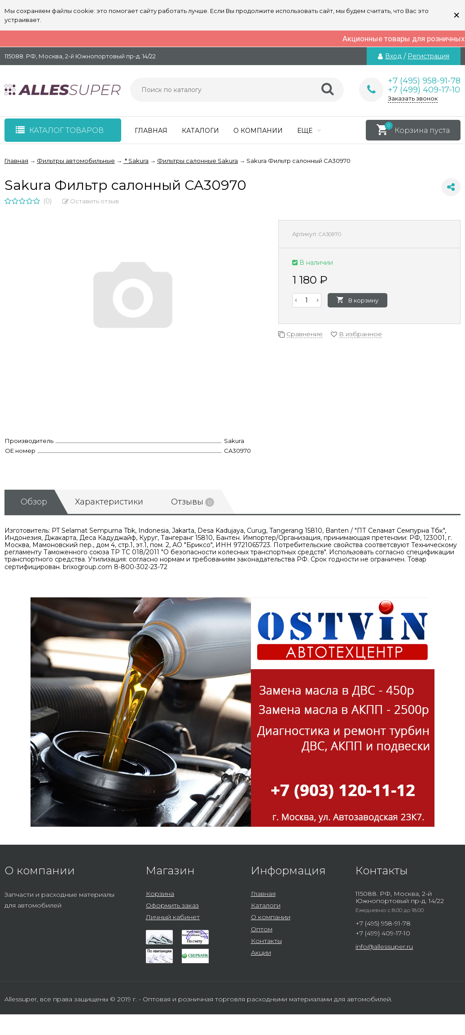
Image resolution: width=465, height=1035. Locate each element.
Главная (151, 131)
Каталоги (200, 131)
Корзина (160, 894)
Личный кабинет (173, 917)
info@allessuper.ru (384, 947)
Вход (393, 56)
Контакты (266, 941)
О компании (258, 131)
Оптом (261, 929)
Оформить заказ (172, 905)
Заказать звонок (413, 98)
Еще (309, 131)
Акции (261, 952)
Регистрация (428, 56)
